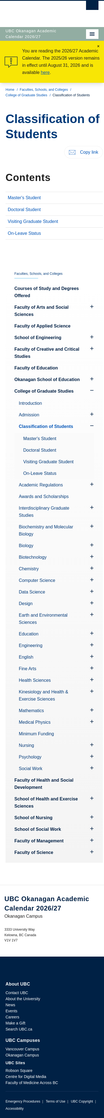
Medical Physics (35, 722)
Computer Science (37, 580)
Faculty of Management (39, 840)
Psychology (30, 757)
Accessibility (15, 1109)
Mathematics (31, 710)
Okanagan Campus (22, 1055)
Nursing (26, 745)
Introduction (30, 403)
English (26, 657)
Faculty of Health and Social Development (43, 784)
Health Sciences (35, 680)
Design (26, 603)
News (10, 1005)
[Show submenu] (92, 390)
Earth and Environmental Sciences (43, 619)
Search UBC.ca (19, 1029)
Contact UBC (17, 993)
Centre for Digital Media (26, 1076)
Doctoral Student (24, 209)
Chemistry (29, 568)
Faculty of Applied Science (42, 326)
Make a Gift (15, 1023)
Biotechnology (33, 557)
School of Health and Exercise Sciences (46, 802)
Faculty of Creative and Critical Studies (46, 353)
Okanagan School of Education (47, 379)
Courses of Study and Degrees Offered (46, 292)
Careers (12, 1017)
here (45, 72)
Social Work (30, 768)
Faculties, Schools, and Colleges (44, 90)
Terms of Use (55, 1101)
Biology (26, 545)
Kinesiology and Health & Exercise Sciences (43, 695)
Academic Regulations (41, 485)
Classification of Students (46, 426)
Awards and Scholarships (44, 496)
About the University (23, 999)
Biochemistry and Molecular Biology (46, 530)
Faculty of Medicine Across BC (32, 1082)
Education (28, 634)
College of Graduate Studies (26, 95)
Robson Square (19, 1070)
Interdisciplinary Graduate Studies (44, 512)
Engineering (30, 645)
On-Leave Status (24, 233)
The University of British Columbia (38, 11)
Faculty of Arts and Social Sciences (41, 311)
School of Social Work (37, 829)
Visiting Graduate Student (33, 221)
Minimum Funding (36, 733)
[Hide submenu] (92, 306)
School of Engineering (37, 337)
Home (10, 90)
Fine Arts (27, 668)
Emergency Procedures (23, 1101)
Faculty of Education (36, 368)
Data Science (32, 592)
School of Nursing (33, 817)
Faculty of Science (33, 852)
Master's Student (24, 197)
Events (11, 1011)
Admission (29, 414)
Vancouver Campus (22, 1049)
